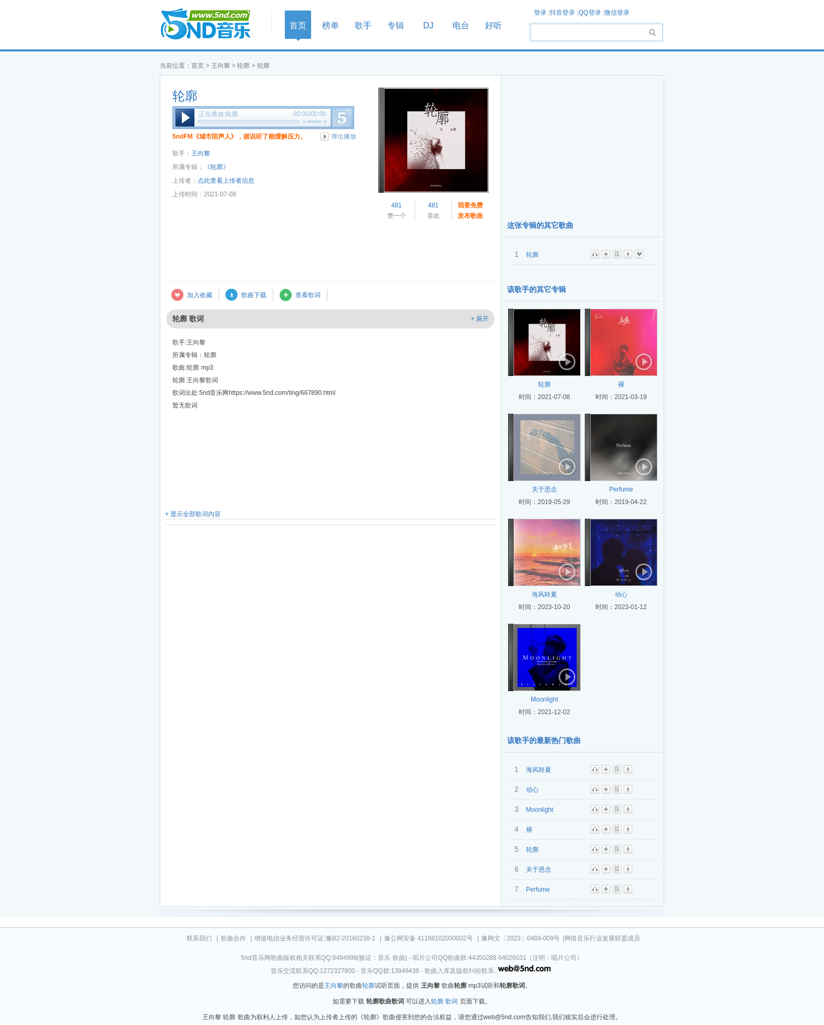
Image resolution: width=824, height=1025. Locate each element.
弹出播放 (343, 136)
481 (396, 205)
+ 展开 (480, 318)
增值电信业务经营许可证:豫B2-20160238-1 (314, 938)
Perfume (621, 489)
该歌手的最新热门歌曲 (544, 740)
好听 (493, 25)
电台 (460, 25)
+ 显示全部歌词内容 (193, 514)
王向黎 (220, 65)
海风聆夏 (544, 594)
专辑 (395, 25)
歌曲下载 (253, 295)
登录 (540, 12)
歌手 (363, 25)
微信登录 (617, 12)
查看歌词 (308, 295)
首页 (212, 24)
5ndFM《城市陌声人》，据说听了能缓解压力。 (239, 136)
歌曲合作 (233, 938)
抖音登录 (562, 12)
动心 (621, 594)
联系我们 (199, 938)
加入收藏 (199, 295)
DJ (428, 25)
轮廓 (243, 65)
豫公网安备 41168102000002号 (428, 938)
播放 (185, 118)
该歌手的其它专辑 (536, 289)
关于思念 (544, 489)
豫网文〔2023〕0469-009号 (520, 938)
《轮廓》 (216, 167)
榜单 (330, 25)
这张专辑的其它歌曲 (540, 225)
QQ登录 (590, 12)
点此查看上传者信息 (226, 180)
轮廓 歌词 (444, 1001)
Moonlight (544, 699)
